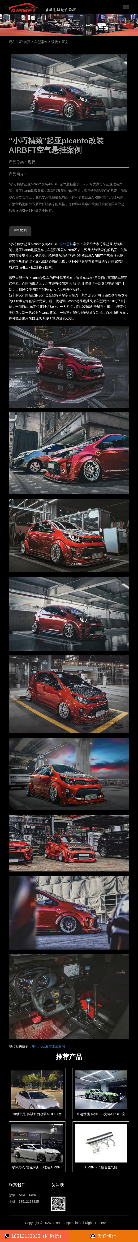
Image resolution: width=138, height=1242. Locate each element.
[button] (126, 7)
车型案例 (40, 42)
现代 (54, 42)
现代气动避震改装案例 (48, 1046)
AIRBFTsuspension (66, 1223)
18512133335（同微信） (34, 1236)
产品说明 (20, 231)
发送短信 (103, 1236)
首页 (27, 42)
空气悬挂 (66, 244)
